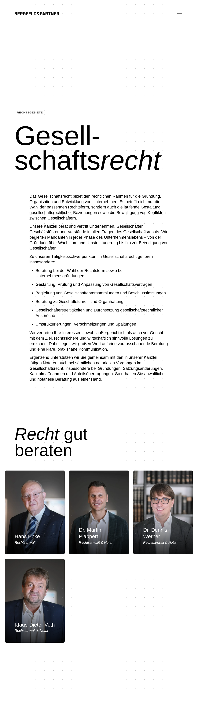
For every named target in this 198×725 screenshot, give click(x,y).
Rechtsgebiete (30, 112)
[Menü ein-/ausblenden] (179, 13)
